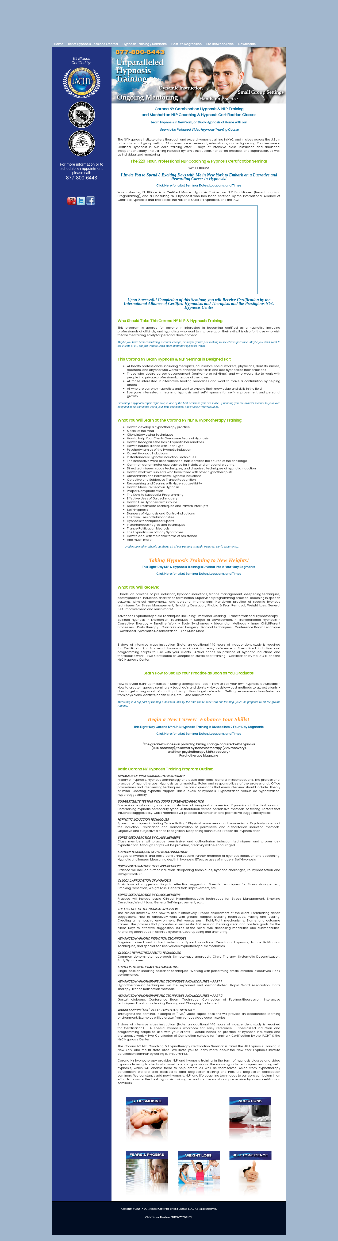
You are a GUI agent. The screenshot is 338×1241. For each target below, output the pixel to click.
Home (58, 44)
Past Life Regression (186, 44)
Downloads (247, 44)
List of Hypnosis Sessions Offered (93, 44)
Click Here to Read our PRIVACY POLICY (168, 1217)
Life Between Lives (220, 44)
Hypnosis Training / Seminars (145, 44)
